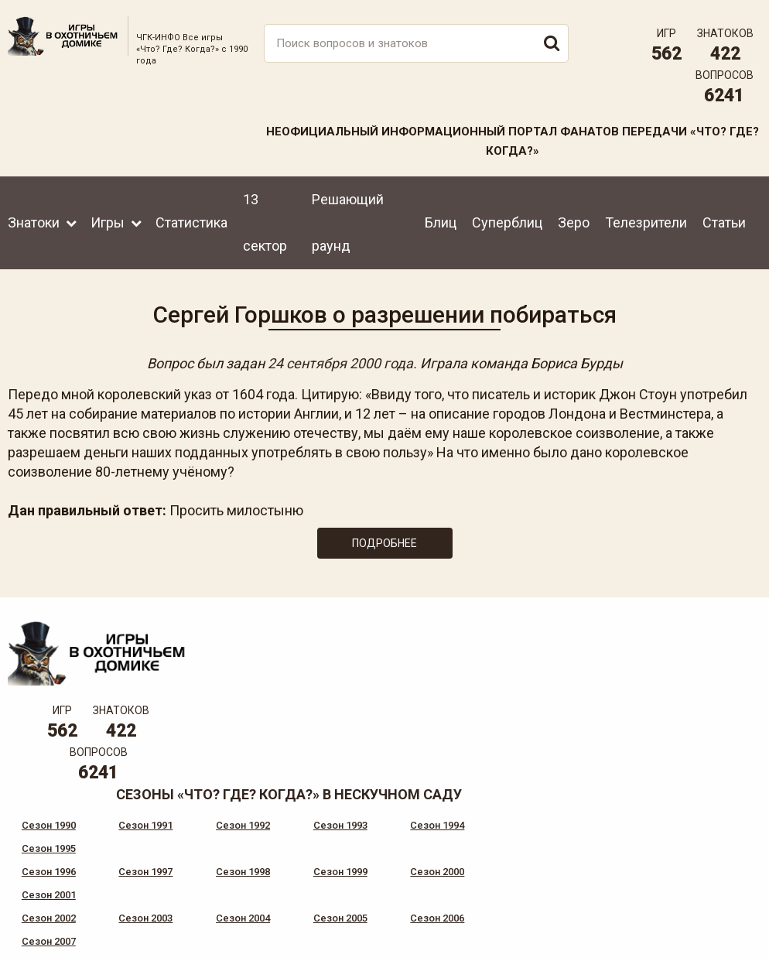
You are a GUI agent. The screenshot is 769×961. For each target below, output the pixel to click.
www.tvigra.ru (499, 866)
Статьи (724, 222)
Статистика (191, 222)
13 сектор (265, 221)
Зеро (574, 222)
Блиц (440, 222)
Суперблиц (507, 222)
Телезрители (646, 222)
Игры (108, 222)
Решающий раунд (348, 221)
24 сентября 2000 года (340, 363)
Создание (706, 919)
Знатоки (34, 222)
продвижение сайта (725, 927)
